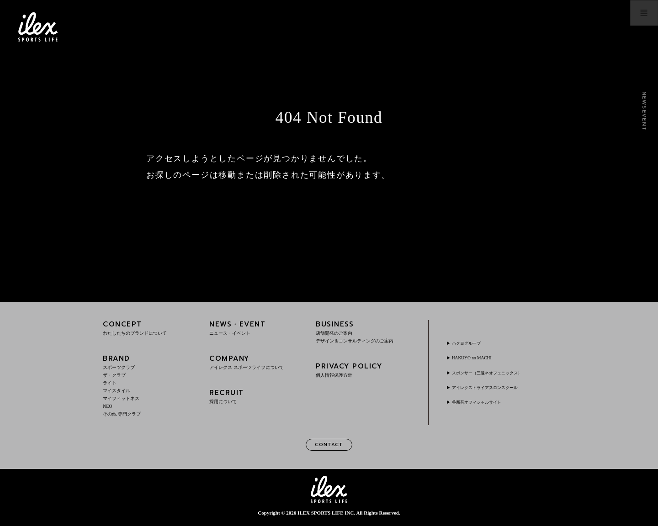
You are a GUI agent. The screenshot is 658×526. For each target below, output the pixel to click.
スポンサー (500, 372)
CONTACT (329, 446)
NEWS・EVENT (256, 327)
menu (629, 27)
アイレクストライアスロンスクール (497, 387)
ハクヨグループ (472, 343)
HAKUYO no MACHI (478, 357)
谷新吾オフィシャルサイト (486, 402)
